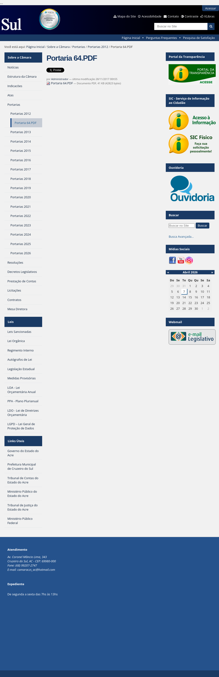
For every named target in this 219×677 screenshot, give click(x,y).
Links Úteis (15, 437)
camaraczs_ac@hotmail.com (36, 565)
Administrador (60, 79)
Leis (10, 319)
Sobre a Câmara (58, 47)
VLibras (209, 16)
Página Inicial (131, 38)
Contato (173, 16)
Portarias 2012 (98, 47)
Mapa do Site (127, 16)
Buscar (174, 215)
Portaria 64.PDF (59, 83)
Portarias (78, 47)
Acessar (210, 8)
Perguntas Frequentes (161, 38)
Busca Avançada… (181, 236)
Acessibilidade (151, 16)
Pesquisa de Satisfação (199, 38)
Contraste (191, 16)
